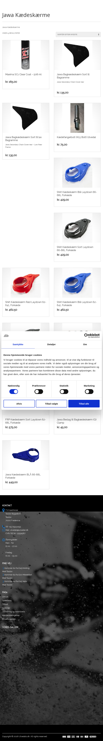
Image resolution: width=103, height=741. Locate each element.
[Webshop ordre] (78, 34)
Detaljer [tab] (51, 344)
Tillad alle (84, 403)
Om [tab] (85, 344)
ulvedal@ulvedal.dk (19, 530)
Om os (5, 597)
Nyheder (6, 608)
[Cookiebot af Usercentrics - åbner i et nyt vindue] (86, 335)
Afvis (19, 403)
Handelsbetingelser (11, 615)
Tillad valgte (51, 403)
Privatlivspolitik (9, 619)
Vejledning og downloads (13, 611)
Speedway (7, 600)
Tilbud (5, 604)
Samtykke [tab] (18, 344)
